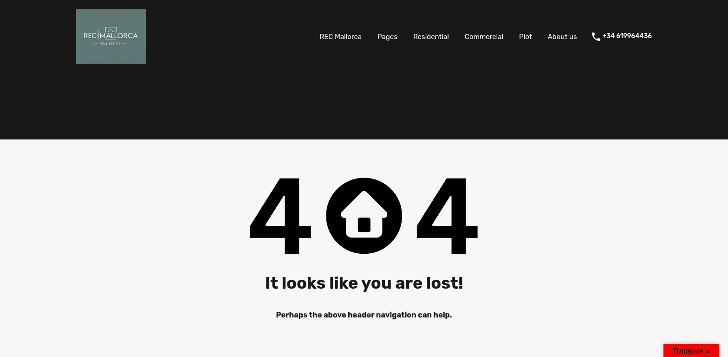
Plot (525, 37)
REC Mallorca (340, 37)
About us (562, 37)
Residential (431, 37)
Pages (387, 37)
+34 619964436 (627, 36)
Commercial (484, 37)
